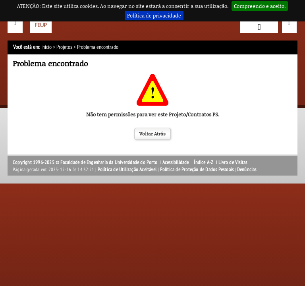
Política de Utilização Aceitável (127, 169)
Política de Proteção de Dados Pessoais (197, 169)
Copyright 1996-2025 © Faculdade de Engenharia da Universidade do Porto (85, 162)
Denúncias (247, 169)
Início (46, 47)
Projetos (64, 47)
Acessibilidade (175, 162)
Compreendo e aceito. (260, 6)
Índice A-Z (203, 162)
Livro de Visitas (232, 162)
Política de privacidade (154, 15)
